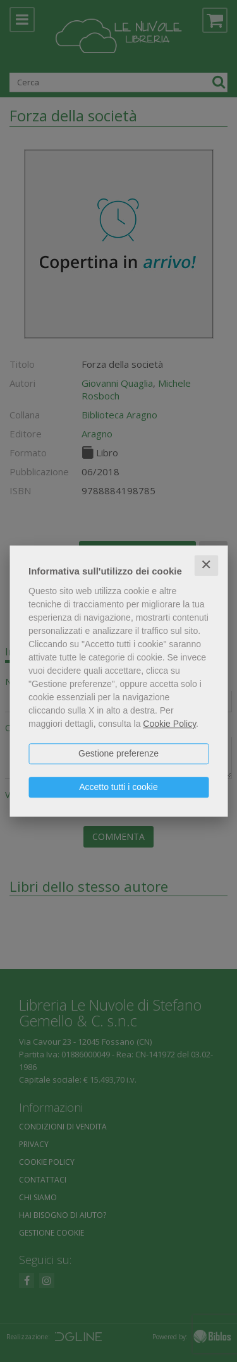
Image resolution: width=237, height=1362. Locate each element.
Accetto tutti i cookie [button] (118, 787)
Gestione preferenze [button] (118, 753)
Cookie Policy (169, 724)
